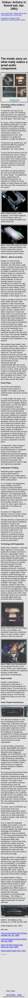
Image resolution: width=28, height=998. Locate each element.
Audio (7, 13)
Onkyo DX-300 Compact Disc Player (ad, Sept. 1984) (12, 946)
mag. (11, 13)
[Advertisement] (14, 35)
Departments (5, 18)
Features (13, 18)
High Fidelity (5, 15)
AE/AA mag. (18, 15)
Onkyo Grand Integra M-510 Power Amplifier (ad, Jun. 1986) (14, 934)
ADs (18, 18)
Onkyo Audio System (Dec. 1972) (13, 951)
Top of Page (10, 995)
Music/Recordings (14, 20)
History (23, 20)
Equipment (4, 20)
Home (3, 13)
